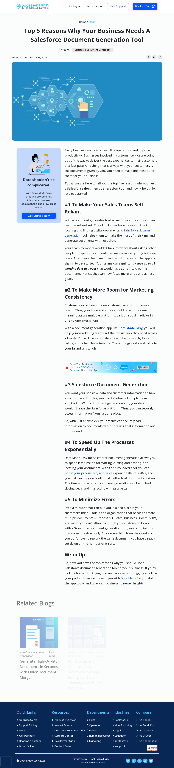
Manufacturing (122, 725)
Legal (116, 730)
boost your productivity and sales (88, 473)
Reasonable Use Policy (93, 762)
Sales (91, 720)
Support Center (62, 736)
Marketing (94, 741)
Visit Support (118, 6)
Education (119, 736)
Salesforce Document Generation (92, 49)
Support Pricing (27, 725)
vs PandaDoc (145, 725)
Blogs (92, 22)
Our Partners (26, 736)
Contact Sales (61, 746)
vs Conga (143, 720)
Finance (92, 730)
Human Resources (98, 736)
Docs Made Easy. (132, 578)
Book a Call (145, 6)
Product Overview (64, 720)
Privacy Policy (80, 758)
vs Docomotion (146, 741)
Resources (92, 6)
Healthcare (120, 720)
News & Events (62, 725)
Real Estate (120, 741)
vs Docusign (145, 730)
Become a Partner (29, 741)
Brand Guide (25, 746)
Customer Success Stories (68, 730)
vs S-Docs (143, 736)
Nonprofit (119, 746)
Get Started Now (39, 216)
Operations (95, 725)
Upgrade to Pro (27, 720)
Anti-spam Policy (100, 758)
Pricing (73, 6)
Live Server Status (63, 741)
